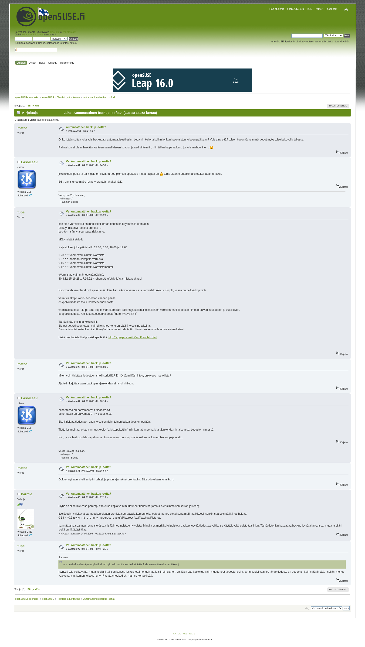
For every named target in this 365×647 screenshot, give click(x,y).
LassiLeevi (29, 162)
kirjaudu (54, 32)
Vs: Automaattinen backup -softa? (88, 161)
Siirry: (307, 608)
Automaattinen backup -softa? (86, 127)
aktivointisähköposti (32, 34)
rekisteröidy (69, 32)
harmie (26, 494)
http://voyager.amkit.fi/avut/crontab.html (132, 337)
